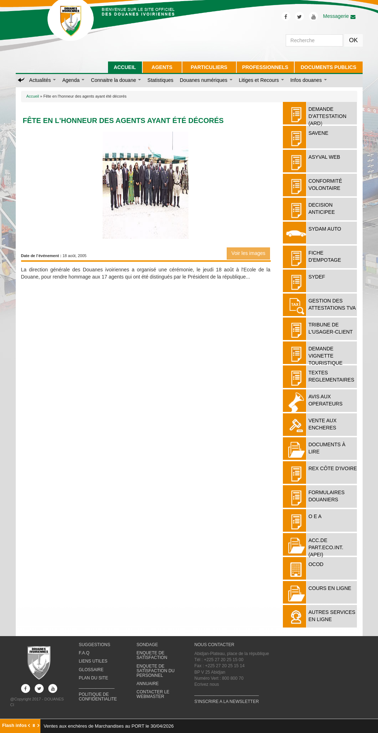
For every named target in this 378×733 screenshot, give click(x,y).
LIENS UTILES (93, 661)
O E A (314, 516)
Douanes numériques (206, 80)
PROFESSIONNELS (265, 67)
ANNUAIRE (148, 683)
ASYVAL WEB (324, 157)
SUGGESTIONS (94, 644)
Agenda (73, 80)
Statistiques (160, 80)
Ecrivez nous (206, 684)
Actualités (42, 80)
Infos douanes (308, 80)
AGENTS (162, 67)
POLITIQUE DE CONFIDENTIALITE (98, 697)
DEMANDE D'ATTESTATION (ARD (327, 116)
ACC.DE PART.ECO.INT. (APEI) (325, 547)
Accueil (32, 96)
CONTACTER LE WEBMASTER (153, 694)
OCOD (315, 564)
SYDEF (316, 277)
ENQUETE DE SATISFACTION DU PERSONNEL (156, 671)
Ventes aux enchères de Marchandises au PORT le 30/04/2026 (109, 726)
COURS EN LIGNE (329, 588)
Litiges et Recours (261, 80)
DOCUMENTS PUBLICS (329, 67)
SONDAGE (147, 644)
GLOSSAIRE (91, 669)
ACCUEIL (125, 67)
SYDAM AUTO (324, 229)
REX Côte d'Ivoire (332, 468)
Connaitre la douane (116, 80)
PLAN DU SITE (93, 677)
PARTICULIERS (209, 67)
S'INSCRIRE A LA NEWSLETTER (226, 701)
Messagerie (339, 16)
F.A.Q (84, 652)
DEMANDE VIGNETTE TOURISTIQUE (325, 356)
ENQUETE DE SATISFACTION (152, 655)
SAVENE (318, 133)
